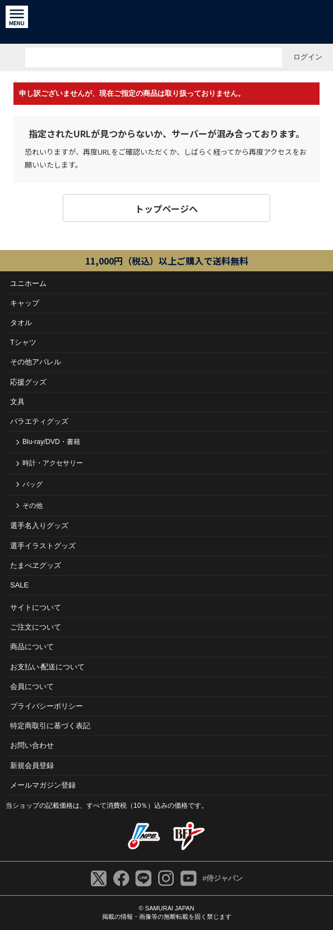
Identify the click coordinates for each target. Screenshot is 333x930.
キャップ (24, 303)
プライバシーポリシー (46, 706)
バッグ (32, 484)
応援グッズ (28, 382)
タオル (21, 322)
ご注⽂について (35, 627)
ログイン (307, 57)
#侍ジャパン (222, 878)
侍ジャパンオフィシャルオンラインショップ (166, 22)
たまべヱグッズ (35, 565)
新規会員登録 (32, 765)
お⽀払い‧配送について (47, 667)
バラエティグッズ (39, 421)
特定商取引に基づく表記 (50, 725)
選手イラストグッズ (43, 546)
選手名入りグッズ (39, 525)
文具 (17, 401)
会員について (32, 686)
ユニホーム (28, 283)
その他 (32, 506)
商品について (32, 646)
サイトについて (35, 607)
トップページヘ (166, 208)
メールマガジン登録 (43, 785)
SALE (19, 585)
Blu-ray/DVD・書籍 (51, 442)
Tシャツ (23, 342)
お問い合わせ (32, 745)
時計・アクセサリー (52, 463)
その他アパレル (35, 362)
